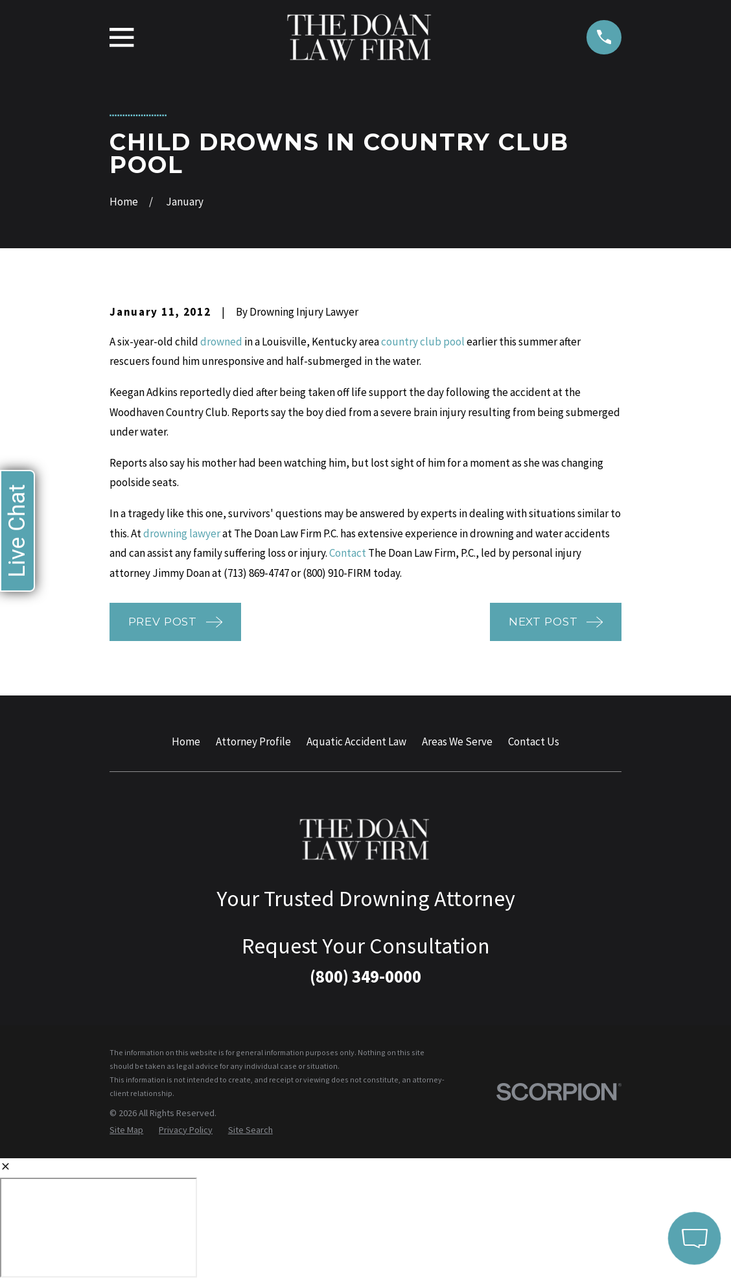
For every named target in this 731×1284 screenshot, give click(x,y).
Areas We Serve (457, 741)
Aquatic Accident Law (356, 741)
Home (186, 741)
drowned (221, 341)
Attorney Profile (253, 741)
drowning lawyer (181, 533)
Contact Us (533, 741)
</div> (98, 1228)
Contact (347, 553)
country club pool (423, 341)
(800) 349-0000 (365, 976)
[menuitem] (126, 1130)
